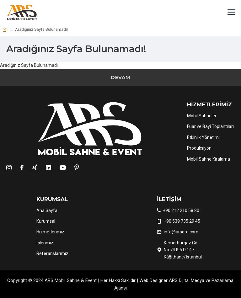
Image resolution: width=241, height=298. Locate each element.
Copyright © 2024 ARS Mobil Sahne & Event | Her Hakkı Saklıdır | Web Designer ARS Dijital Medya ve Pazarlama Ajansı (120, 284)
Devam (120, 77)
